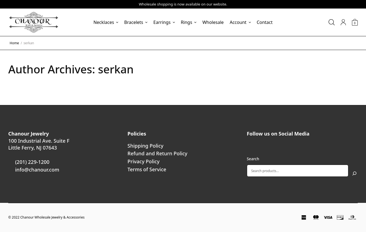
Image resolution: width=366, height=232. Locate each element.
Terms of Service (146, 169)
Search (253, 158)
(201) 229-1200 (32, 162)
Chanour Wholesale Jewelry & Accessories (52, 217)
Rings (186, 22)
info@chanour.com (37, 169)
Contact (265, 22)
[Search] (354, 173)
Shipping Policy (145, 145)
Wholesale (212, 22)
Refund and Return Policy (157, 153)
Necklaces (103, 22)
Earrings (162, 22)
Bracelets (133, 22)
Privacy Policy (143, 161)
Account (238, 22)
